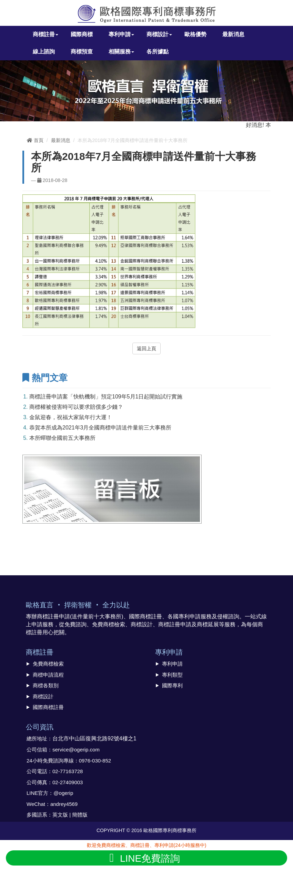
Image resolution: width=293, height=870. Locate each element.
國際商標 (82, 34)
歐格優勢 (195, 34)
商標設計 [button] (159, 34)
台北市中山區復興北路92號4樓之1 (94, 738)
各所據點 (157, 51)
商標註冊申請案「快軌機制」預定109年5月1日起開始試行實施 (106, 396)
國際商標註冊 (48, 707)
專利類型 (172, 675)
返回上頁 (146, 348)
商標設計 (43, 696)
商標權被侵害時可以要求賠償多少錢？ (76, 407)
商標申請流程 (48, 675)
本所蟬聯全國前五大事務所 (62, 438)
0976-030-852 (95, 760)
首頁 (35, 140)
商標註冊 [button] (45, 34)
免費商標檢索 (48, 664)
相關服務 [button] (121, 51)
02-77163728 (67, 771)
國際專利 (172, 685)
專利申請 (172, 664)
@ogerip (63, 793)
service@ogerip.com (76, 749)
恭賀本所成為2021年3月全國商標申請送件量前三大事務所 (100, 428)
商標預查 (82, 51)
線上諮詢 (44, 51)
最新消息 (233, 34)
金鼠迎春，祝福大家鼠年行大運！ (70, 417)
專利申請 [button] (121, 34)
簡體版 (80, 815)
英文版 (60, 815)
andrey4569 (64, 804)
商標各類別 (46, 685)
